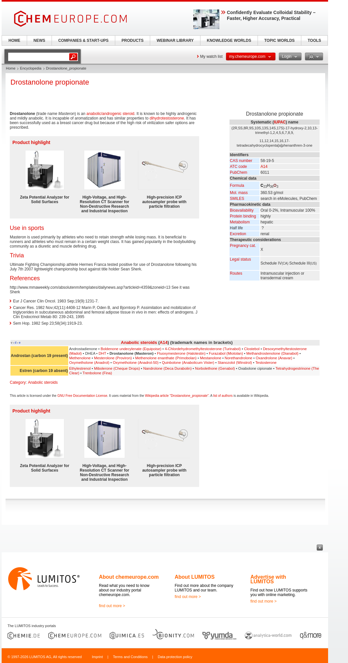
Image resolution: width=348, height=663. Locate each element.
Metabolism (240, 222)
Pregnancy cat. (243, 245)
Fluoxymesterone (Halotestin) (181, 353)
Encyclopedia (30, 68)
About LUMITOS (194, 577)
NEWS (39, 40)
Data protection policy (175, 657)
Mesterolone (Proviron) (113, 358)
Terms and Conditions (130, 657)
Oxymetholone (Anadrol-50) (136, 362)
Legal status (240, 259)
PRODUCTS (132, 40)
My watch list (211, 56)
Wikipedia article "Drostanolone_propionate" (177, 395)
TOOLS (314, 40)
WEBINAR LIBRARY (175, 40)
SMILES (237, 198)
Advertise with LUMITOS (268, 579)
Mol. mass (239, 192)
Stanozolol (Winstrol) (235, 362)
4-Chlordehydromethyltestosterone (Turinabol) (203, 349)
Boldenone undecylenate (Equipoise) (131, 349)
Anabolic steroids (139, 342)
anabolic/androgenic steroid (110, 113)
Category (18, 382)
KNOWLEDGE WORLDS (229, 40)
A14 (264, 166)
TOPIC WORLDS (279, 40)
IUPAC (280, 122)
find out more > (112, 606)
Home (10, 68)
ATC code (238, 166)
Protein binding (243, 216)
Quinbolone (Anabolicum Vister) (188, 362)
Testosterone (266, 362)
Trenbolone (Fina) (97, 373)
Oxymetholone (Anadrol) (89, 362)
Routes (236, 273)
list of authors (222, 395)
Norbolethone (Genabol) (215, 368)
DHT (102, 353)
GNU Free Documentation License (82, 395)
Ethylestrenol (80, 368)
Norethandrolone (238, 358)
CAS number (241, 160)
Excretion (238, 234)
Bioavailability (242, 210)
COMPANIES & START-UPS (83, 40)
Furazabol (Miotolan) (226, 353)
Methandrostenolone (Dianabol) (272, 353)
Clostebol (252, 349)
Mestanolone (210, 358)
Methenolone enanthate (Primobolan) (166, 358)
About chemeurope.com (129, 577)
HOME (14, 40)
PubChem (238, 172)
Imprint (97, 657)
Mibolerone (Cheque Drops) (117, 368)
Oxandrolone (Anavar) (274, 358)
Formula (237, 185)
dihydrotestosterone (167, 118)
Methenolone (80, 358)
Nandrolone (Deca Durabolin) (167, 368)
